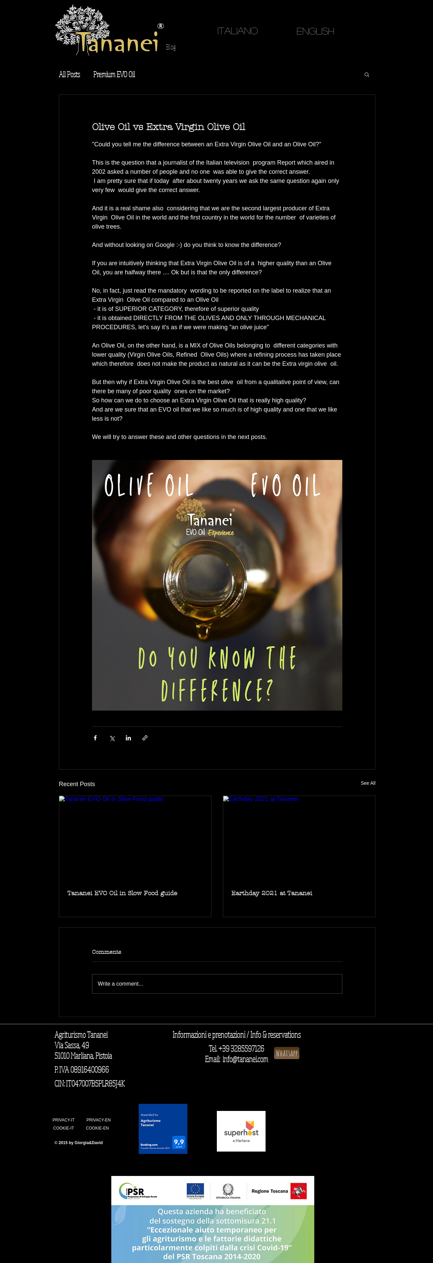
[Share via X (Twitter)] (112, 738)
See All (368, 783)
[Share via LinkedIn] (128, 738)
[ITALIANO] (237, 31)
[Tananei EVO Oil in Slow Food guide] (135, 839)
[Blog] (171, 47)
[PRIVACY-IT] (63, 1120)
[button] (367, 74)
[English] (315, 31)
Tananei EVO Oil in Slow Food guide (122, 893)
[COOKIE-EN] (97, 1128)
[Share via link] (145, 738)
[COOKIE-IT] (63, 1128)
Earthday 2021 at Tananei (271, 893)
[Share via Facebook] (95, 738)
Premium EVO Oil (114, 74)
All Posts (69, 74)
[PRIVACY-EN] (98, 1120)
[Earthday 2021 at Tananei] (299, 839)
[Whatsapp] (286, 1053)
